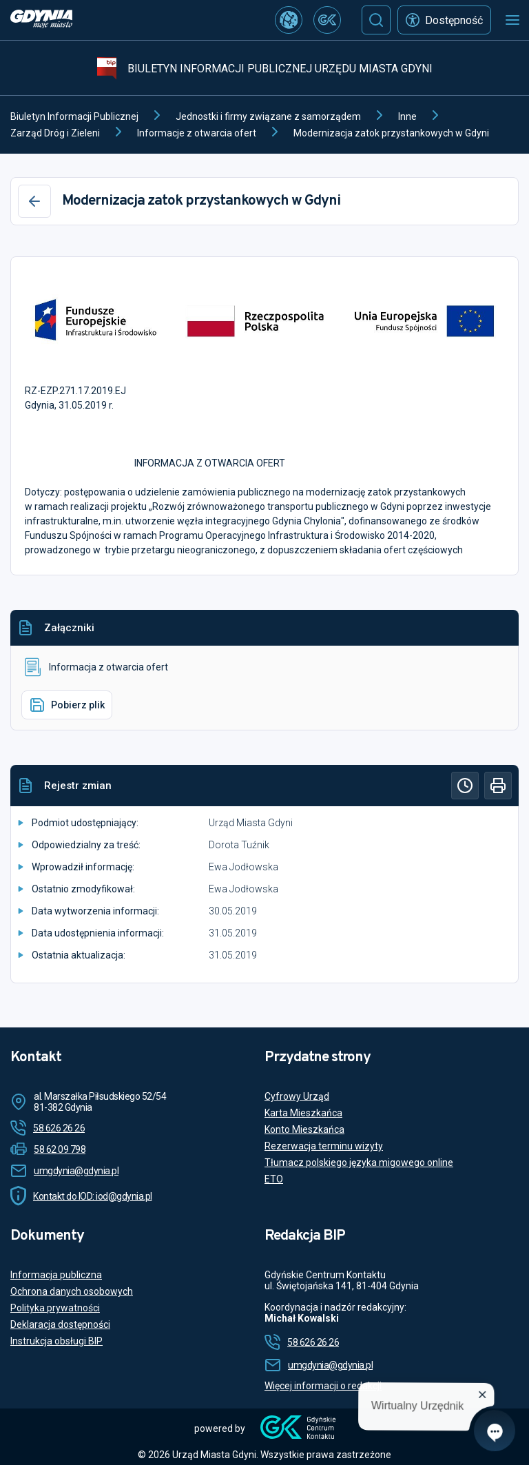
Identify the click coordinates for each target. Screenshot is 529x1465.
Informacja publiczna (56, 1274)
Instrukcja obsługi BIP (56, 1340)
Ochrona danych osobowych (71, 1291)
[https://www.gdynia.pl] (41, 20)
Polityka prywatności (55, 1307)
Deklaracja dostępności (60, 1324)
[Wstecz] (34, 201)
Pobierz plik (67, 705)
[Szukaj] (376, 20)
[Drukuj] (498, 785)
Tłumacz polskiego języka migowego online (358, 1162)
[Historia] (465, 785)
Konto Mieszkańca (304, 1129)
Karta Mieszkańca (303, 1112)
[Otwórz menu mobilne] (512, 20)
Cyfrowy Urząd (296, 1096)
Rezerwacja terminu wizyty (323, 1145)
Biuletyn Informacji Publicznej (74, 116)
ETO (273, 1179)
